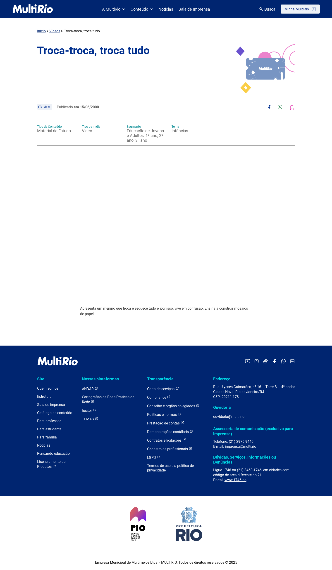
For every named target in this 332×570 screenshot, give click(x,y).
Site (40, 379)
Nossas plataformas (100, 379)
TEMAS (90, 419)
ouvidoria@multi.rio (228, 417)
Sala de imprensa (51, 405)
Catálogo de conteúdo (54, 413)
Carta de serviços (163, 388)
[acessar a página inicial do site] (32, 9)
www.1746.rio (235, 480)
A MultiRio (113, 9)
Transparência (160, 379)
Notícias (165, 9)
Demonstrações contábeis (170, 431)
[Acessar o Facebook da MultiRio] (274, 361)
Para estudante (49, 429)
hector (89, 410)
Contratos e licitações (166, 440)
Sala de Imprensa (194, 9)
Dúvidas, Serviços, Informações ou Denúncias (244, 459)
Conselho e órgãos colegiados (173, 405)
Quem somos (47, 388)
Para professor (49, 421)
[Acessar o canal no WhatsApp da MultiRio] (283, 361)
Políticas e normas (164, 414)
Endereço (221, 379)
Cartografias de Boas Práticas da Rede (108, 399)
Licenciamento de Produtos (51, 464)
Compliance (159, 397)
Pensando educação (53, 453)
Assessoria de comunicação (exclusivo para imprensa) (253, 431)
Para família (47, 437)
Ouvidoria (222, 407)
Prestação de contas (165, 423)
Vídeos (54, 31)
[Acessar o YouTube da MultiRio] (247, 361)
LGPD (154, 457)
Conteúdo (142, 9)
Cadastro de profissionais (169, 448)
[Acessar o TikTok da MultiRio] (265, 361)
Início (41, 31)
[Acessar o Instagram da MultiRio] (256, 361)
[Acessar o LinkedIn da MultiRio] (292, 361)
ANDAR (90, 388)
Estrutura (44, 396)
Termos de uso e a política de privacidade (170, 468)
